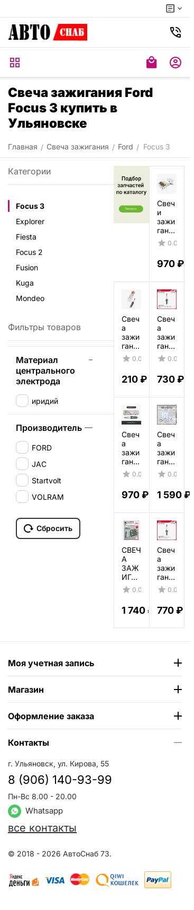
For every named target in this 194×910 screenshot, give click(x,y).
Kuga (25, 282)
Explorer (30, 221)
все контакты (42, 827)
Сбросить (48, 528)
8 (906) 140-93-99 (60, 780)
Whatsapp (35, 811)
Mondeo (30, 298)
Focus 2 (29, 252)
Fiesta (26, 236)
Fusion (27, 267)
